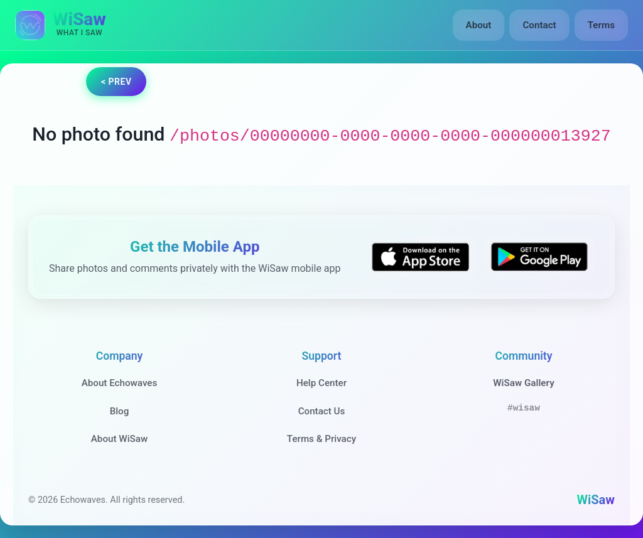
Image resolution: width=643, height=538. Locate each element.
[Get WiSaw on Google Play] (539, 257)
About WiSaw (119, 438)
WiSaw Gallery (523, 383)
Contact (539, 25)
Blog (119, 411)
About (479, 25)
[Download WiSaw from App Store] (420, 257)
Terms (601, 25)
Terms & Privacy (321, 438)
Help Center (321, 383)
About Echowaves (120, 383)
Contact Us (321, 411)
